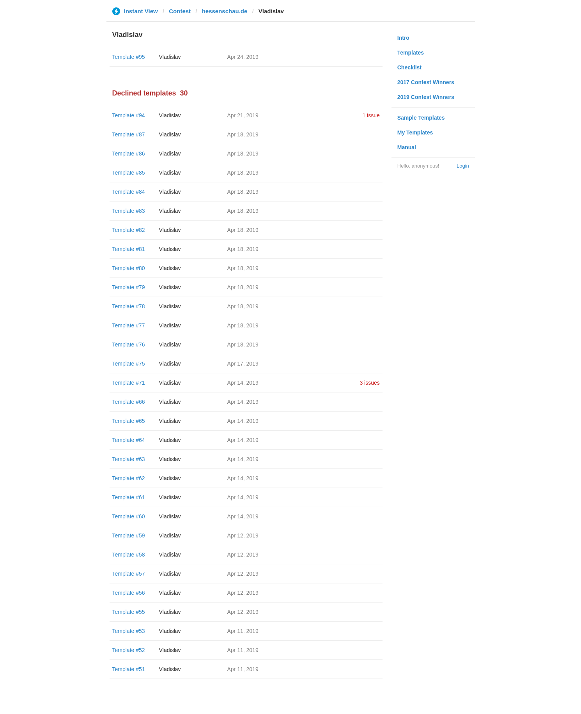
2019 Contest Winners (425, 97)
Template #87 (128, 134)
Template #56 (128, 593)
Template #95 (128, 57)
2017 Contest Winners (425, 82)
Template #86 (128, 153)
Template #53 (128, 631)
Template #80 (128, 268)
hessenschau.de (225, 11)
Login (463, 166)
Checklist (409, 67)
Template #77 (128, 325)
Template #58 (128, 554)
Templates (410, 52)
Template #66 (128, 402)
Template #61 (128, 497)
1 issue (370, 115)
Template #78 (128, 306)
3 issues (369, 383)
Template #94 (128, 115)
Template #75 (128, 364)
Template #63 (128, 459)
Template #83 (128, 211)
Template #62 (128, 478)
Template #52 (128, 650)
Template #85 (128, 173)
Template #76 (128, 344)
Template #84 (128, 192)
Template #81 (128, 249)
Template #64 (128, 440)
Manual (406, 147)
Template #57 (128, 574)
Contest (180, 11)
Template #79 (128, 287)
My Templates (415, 132)
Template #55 (128, 612)
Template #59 (128, 535)
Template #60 (128, 516)
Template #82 (128, 230)
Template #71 (128, 383)
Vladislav (170, 57)
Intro (403, 38)
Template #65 (128, 421)
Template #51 (128, 669)
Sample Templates (421, 118)
